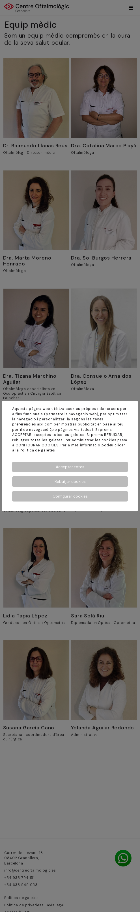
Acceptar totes (70, 466)
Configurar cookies (70, 496)
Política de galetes (37, 450)
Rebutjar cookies (70, 481)
